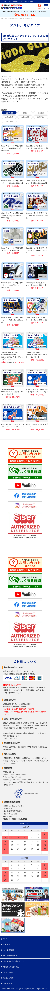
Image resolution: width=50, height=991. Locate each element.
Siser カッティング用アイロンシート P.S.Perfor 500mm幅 (12, 311)
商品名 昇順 (9, 117)
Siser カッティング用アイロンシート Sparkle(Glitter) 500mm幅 (12, 140)
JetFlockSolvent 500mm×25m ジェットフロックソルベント (12, 383)
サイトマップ (8, 983)
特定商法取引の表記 (11, 966)
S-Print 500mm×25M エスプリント (37, 417)
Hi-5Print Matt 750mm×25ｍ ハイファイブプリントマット (12, 417)
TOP (5, 939)
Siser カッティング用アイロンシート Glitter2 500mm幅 (37, 173)
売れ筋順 (41, 113)
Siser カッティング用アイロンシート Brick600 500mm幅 (12, 173)
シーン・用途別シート (11, 18)
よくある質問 (8, 950)
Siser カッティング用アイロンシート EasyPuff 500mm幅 (37, 140)
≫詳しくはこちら (10, 738)
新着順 (25, 113)
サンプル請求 (8, 972)
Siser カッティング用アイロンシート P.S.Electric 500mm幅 (37, 207)
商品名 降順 (25, 117)
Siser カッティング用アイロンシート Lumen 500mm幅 (37, 277)
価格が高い (9, 121)
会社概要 (6, 944)
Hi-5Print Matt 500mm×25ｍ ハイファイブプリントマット (37, 383)
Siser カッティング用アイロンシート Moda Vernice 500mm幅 (12, 277)
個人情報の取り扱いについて (14, 961)
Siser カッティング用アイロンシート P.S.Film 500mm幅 (37, 311)
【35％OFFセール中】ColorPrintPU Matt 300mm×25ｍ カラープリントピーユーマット (12, 347)
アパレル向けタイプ (26, 18)
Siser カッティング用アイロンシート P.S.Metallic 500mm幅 (37, 242)
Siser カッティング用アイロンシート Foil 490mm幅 (12, 242)
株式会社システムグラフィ (13, 806)
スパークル (6, 76)
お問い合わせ (8, 978)
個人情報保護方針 (31, 793)
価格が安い (41, 117)
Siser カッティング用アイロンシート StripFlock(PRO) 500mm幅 (12, 207)
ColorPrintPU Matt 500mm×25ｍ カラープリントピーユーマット (37, 347)
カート (39, 8)
